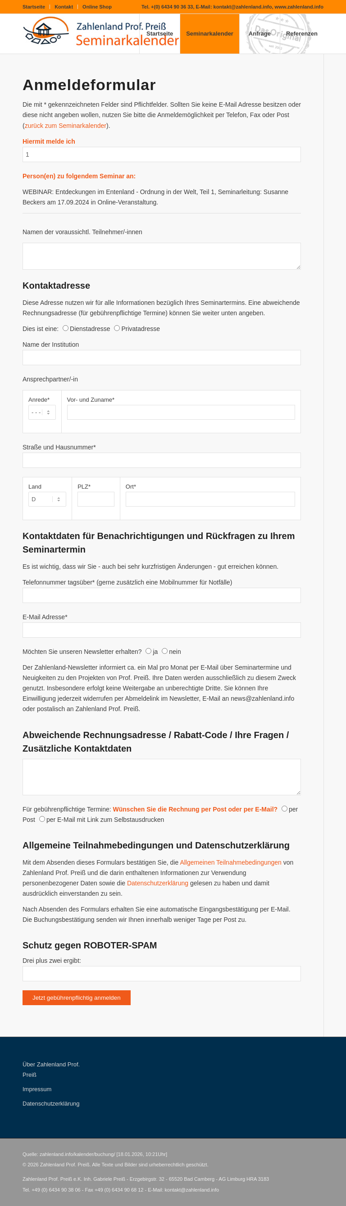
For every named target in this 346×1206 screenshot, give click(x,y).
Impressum (37, 1089)
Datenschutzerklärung (157, 883)
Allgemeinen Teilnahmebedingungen (230, 862)
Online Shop (97, 6)
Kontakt (64, 6)
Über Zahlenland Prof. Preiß (51, 1069)
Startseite (34, 6)
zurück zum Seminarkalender (65, 125)
